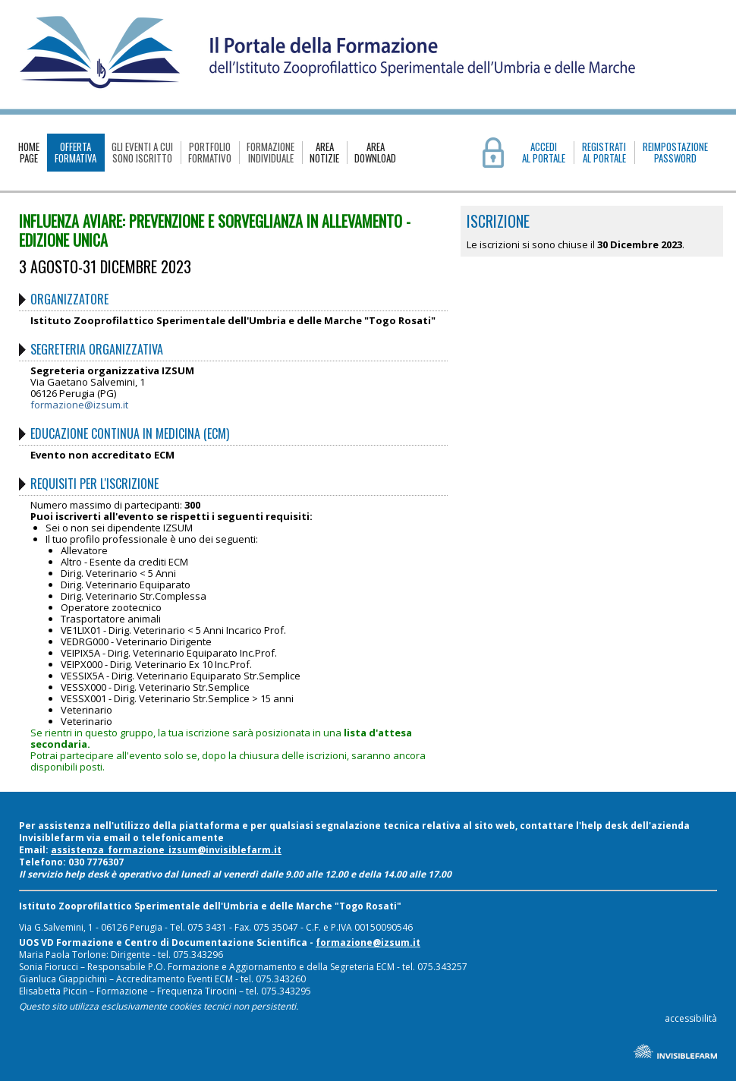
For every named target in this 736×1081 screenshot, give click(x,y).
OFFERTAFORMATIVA (75, 152)
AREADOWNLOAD (375, 152)
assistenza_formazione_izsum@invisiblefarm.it (166, 849)
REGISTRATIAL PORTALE (604, 152)
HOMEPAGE (28, 152)
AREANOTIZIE (324, 152)
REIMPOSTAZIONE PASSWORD (675, 152)
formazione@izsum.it (79, 404)
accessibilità (691, 1018)
